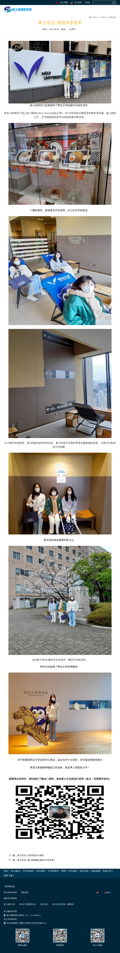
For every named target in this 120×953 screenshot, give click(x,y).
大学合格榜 (27, 871)
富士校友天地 (9, 904)
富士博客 (62, 2)
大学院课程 (53, 871)
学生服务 (72, 871)
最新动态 (112, 17)
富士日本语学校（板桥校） (63, 904)
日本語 (87, 2)
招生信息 (84, 871)
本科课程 (40, 871)
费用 (63, 871)
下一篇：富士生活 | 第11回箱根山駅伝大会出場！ (32, 860)
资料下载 (8, 875)
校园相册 (95, 871)
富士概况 (15, 871)
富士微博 (76, 2)
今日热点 (103, 17)
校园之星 (107, 871)
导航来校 (24, 892)
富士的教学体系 (10, 892)
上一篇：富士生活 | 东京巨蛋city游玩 (26, 855)
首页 (6, 871)
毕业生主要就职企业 (27, 904)
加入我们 (44, 904)
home (94, 17)
